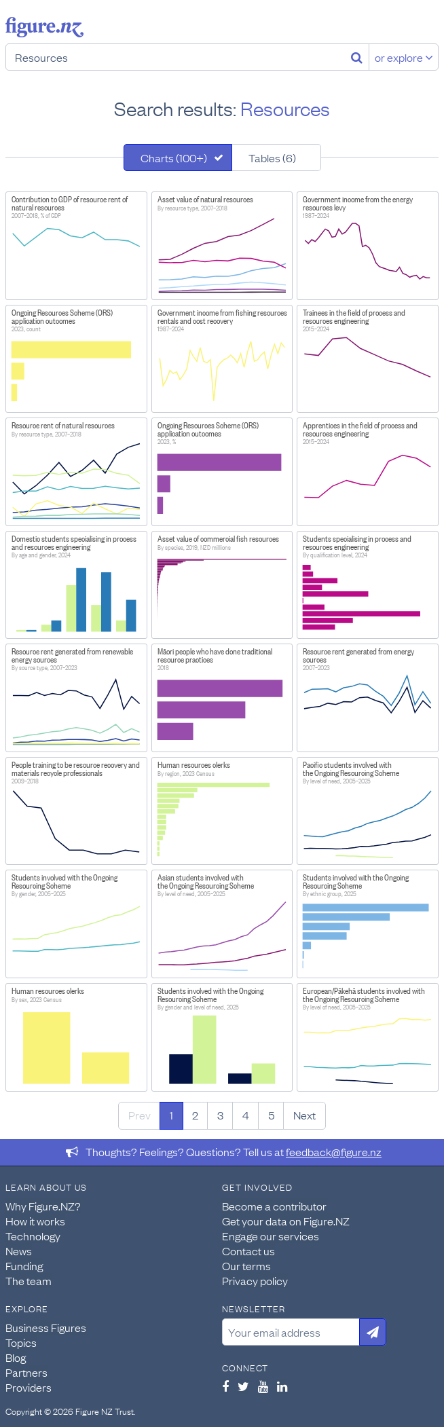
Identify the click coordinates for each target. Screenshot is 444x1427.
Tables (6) (272, 157)
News (18, 1250)
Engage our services (270, 1235)
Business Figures (45, 1327)
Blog (15, 1357)
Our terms (246, 1265)
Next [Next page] (304, 1114)
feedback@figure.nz (334, 1151)
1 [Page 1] (171, 1114)
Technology (32, 1235)
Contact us (248, 1250)
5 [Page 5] (271, 1114)
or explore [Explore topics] (404, 57)
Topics (21, 1342)
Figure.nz (44, 27)
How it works (35, 1220)
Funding (24, 1265)
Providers (28, 1386)
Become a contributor (274, 1205)
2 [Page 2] (195, 1114)
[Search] (357, 57)
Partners (26, 1372)
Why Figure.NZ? (43, 1205)
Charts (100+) (174, 157)
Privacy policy (255, 1280)
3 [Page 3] (220, 1114)
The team (28, 1280)
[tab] (178, 157)
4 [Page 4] (245, 1114)
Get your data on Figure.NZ (286, 1220)
